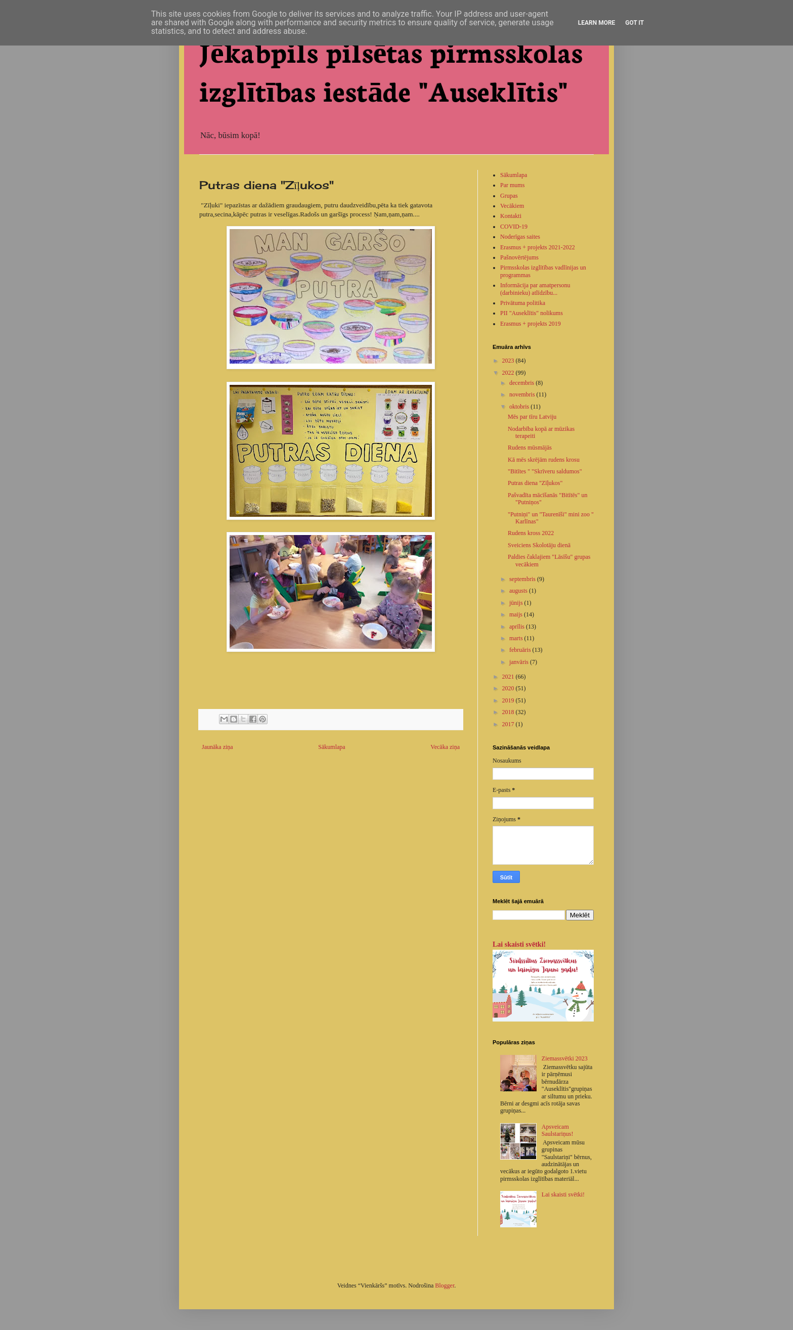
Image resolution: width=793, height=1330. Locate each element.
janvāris (519, 662)
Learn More (596, 22)
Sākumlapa (331, 746)
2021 (509, 676)
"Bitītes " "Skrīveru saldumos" (545, 471)
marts (516, 638)
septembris (523, 579)
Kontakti (510, 215)
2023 (509, 360)
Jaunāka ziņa (217, 746)
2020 (509, 688)
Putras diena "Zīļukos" (535, 482)
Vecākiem (512, 205)
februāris (521, 649)
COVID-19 (513, 226)
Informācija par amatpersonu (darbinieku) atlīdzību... (535, 289)
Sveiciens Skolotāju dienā (539, 545)
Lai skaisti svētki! (519, 944)
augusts (519, 590)
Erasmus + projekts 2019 (530, 323)
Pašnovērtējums (519, 257)
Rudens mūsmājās (530, 447)
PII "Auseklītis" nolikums (531, 313)
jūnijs (516, 602)
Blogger (444, 1285)
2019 (509, 700)
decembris (522, 382)
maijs (516, 614)
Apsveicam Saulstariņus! (558, 1130)
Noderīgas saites (520, 236)
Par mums (512, 185)
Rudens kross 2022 (531, 533)
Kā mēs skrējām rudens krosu (544, 459)
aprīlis (517, 626)
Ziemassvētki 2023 (565, 1058)
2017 (509, 724)
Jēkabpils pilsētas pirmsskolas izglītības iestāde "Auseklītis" (391, 70)
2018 (509, 712)
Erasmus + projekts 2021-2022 (537, 247)
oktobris (520, 406)
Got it (634, 22)
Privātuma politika (522, 302)
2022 (509, 372)
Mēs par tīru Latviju (532, 416)
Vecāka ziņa (445, 746)
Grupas (509, 195)
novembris (523, 394)
